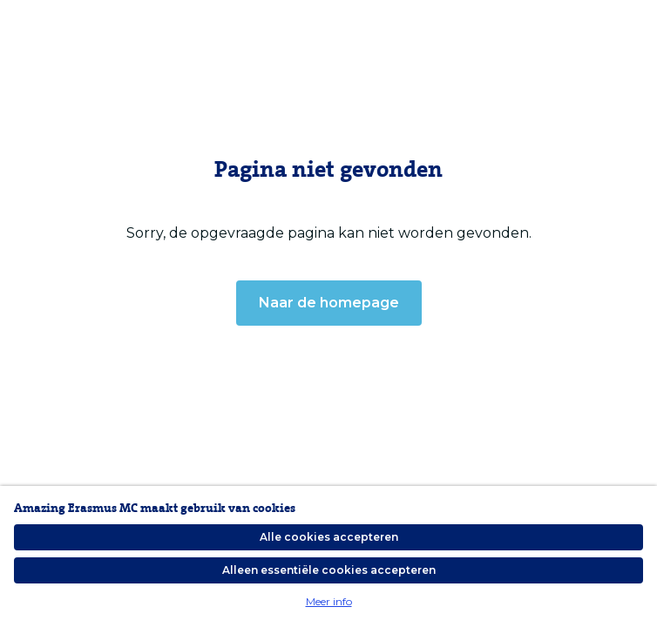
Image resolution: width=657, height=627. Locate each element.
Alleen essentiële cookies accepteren (329, 569)
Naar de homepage (329, 302)
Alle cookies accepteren (329, 536)
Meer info (329, 601)
